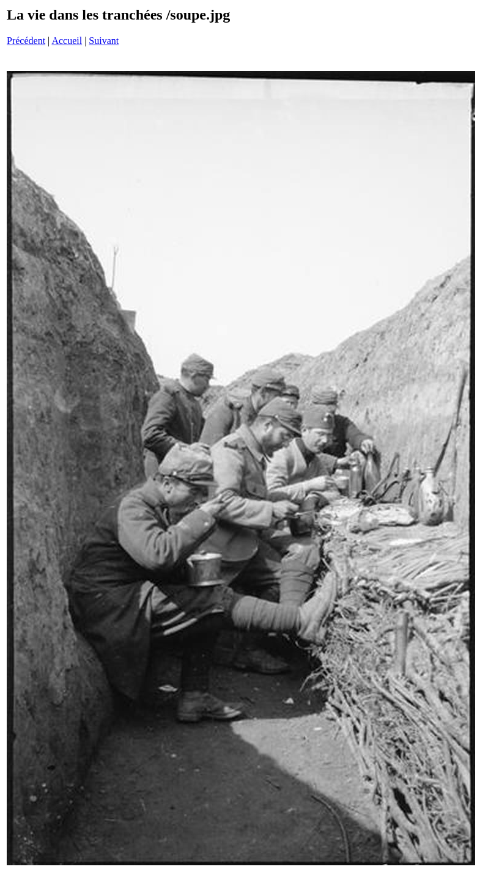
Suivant (104, 40)
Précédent (26, 40)
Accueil (66, 40)
